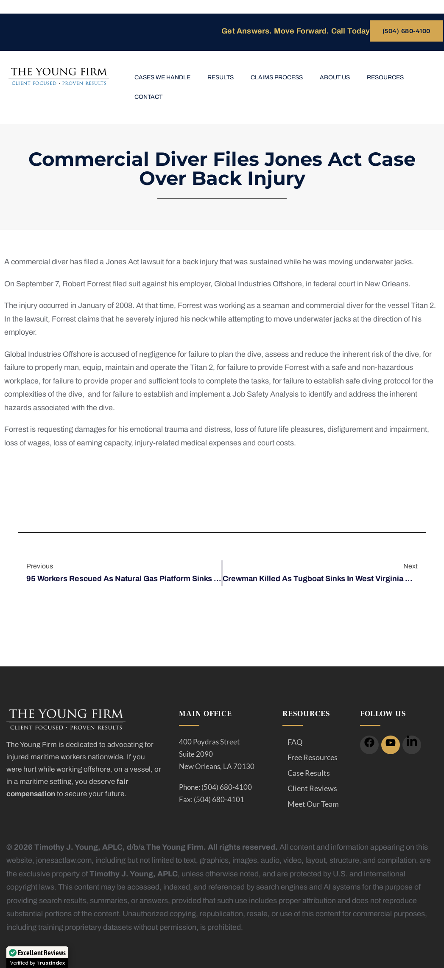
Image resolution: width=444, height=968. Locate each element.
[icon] (369, 745)
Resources (385, 77)
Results (220, 77)
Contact (148, 97)
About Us (335, 77)
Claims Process (277, 77)
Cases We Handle (162, 77)
